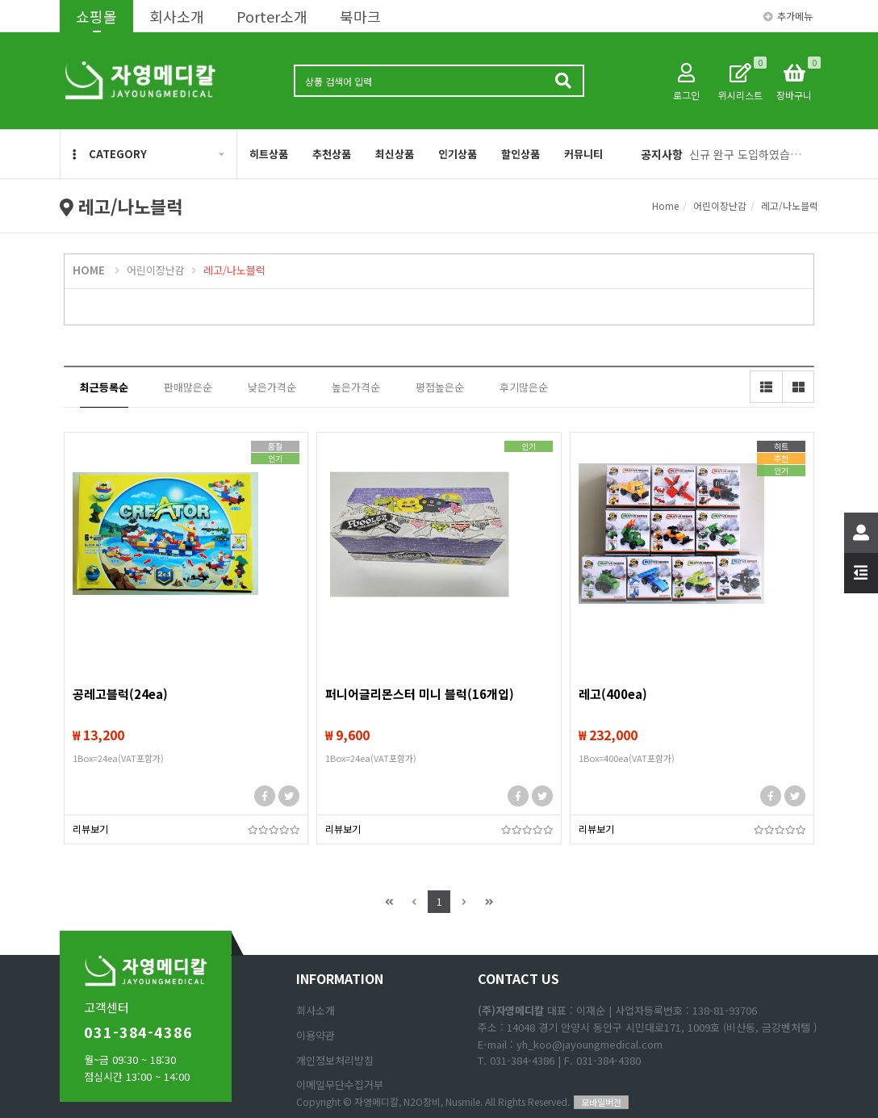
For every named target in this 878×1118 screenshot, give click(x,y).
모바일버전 (601, 1101)
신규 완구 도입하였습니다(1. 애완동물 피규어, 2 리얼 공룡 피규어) (747, 154)
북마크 (360, 16)
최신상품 (394, 153)
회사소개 (176, 16)
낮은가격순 (272, 387)
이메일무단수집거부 (339, 1084)
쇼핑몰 (96, 16)
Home (665, 205)
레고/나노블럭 (789, 205)
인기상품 (457, 153)
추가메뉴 (788, 16)
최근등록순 (104, 387)
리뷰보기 (90, 828)
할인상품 (520, 153)
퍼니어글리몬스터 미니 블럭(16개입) (419, 693)
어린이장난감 (719, 205)
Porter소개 (271, 16)
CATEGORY (110, 153)
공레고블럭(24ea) (120, 693)
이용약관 (315, 1035)
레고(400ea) (613, 693)
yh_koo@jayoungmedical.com (589, 1044)
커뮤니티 (583, 153)
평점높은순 (440, 387)
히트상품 (268, 153)
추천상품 (331, 153)
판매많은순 (188, 387)
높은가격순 (356, 387)
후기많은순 (524, 387)
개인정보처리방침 (335, 1060)
